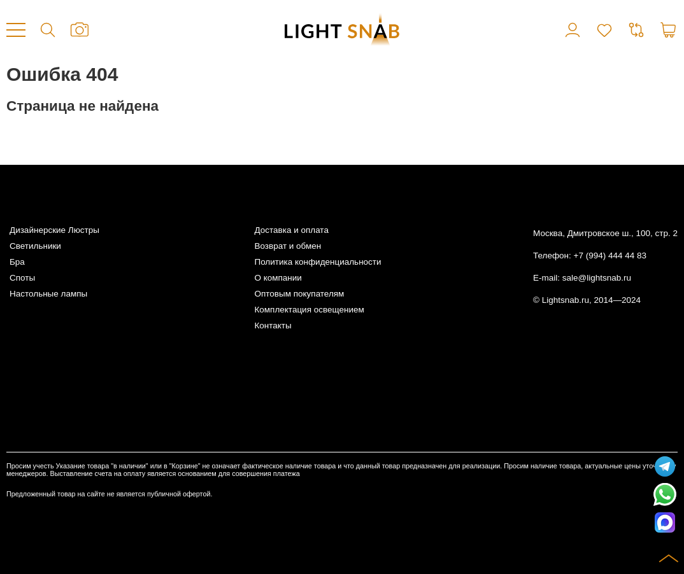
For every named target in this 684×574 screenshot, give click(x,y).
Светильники (35, 246)
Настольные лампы (48, 293)
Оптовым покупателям (299, 293)
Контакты (272, 325)
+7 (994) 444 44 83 (610, 255)
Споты (22, 278)
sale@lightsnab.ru (596, 278)
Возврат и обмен (287, 246)
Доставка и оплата (291, 230)
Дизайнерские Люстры (54, 230)
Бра (17, 262)
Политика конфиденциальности (317, 262)
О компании (277, 278)
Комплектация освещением (309, 309)
